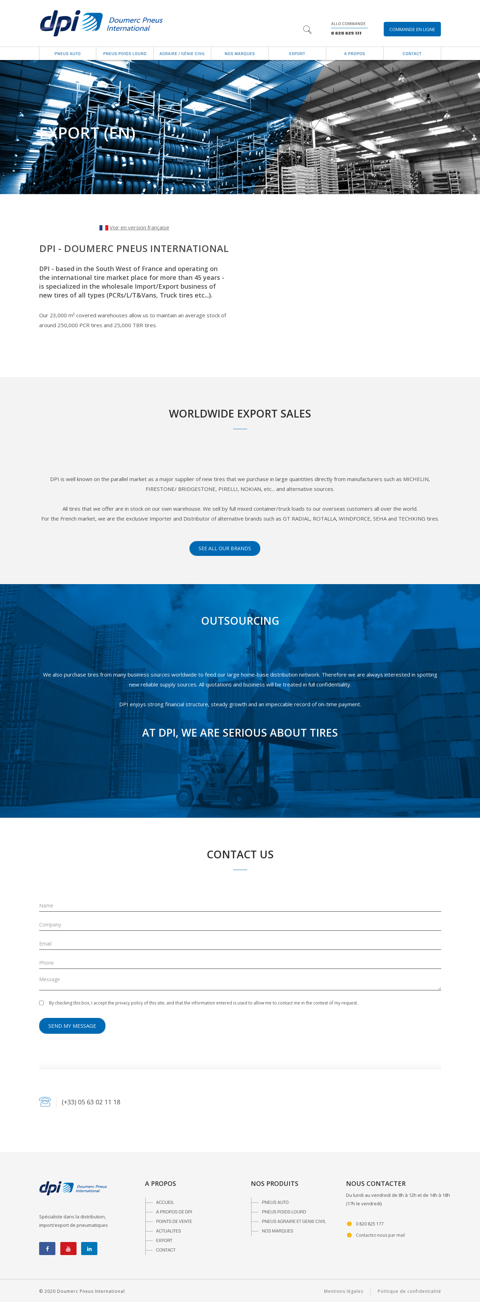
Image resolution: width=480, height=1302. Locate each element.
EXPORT (164, 1240)
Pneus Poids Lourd (125, 53)
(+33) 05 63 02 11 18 (91, 1089)
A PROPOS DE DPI (174, 1212)
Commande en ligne (412, 29)
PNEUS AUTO (275, 1202)
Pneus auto (68, 53)
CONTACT (166, 1250)
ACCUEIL (165, 1202)
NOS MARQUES (277, 1231)
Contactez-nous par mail (380, 1235)
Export (297, 53)
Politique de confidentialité (409, 1291)
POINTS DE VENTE (174, 1221)
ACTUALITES (168, 1231)
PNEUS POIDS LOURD (284, 1212)
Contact (412, 53)
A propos (354, 53)
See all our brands (212, 548)
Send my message (72, 1012)
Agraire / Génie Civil (182, 53)
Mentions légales (343, 1291)
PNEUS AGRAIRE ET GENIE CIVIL (294, 1221)
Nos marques (240, 53)
